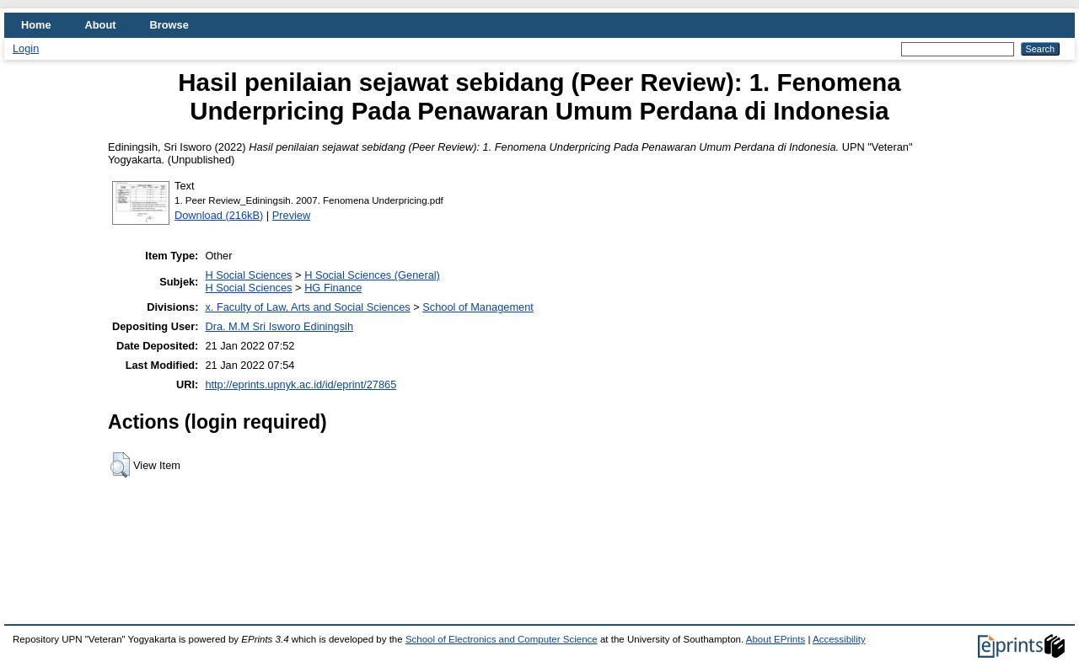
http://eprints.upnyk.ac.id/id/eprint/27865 (300, 384)
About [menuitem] (100, 25)
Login (26, 48)
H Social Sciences (248, 275)
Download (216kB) (218, 215)
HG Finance (333, 287)
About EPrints (775, 639)
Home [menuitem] (36, 25)
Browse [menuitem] (169, 25)
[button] (120, 465)
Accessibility (839, 639)
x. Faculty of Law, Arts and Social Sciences (307, 307)
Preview (291, 215)
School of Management (478, 307)
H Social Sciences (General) (372, 275)
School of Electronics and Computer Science (501, 639)
